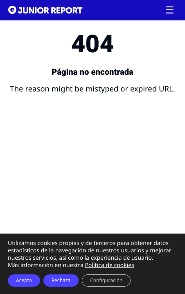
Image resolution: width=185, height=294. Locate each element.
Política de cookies (109, 265)
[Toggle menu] (170, 10)
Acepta (24, 280)
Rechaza (61, 280)
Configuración (106, 280)
